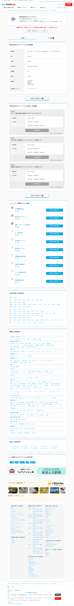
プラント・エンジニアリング (16, 345)
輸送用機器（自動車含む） (50, 345)
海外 (70, 1)
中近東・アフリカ (41, 322)
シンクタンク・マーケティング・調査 (17, 410)
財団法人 (33, 462)
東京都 (29, 304)
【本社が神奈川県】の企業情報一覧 (26, 10)
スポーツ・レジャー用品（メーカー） (48, 360)
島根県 (19, 315)
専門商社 (17, 366)
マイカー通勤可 (31, 574)
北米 (19, 322)
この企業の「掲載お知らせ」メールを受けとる (37, 31)
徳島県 (15, 317)
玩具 (30, 360)
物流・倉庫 (24, 419)
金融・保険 (12, 400)
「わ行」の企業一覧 (53, 448)
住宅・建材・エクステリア (15, 356)
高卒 (47, 556)
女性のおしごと (43, 7)
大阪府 (24, 313)
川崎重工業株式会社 (20, 264)
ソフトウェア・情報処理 (15, 339)
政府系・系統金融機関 (29, 402)
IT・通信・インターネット (15, 336)
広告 (29, 397)
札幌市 (15, 297)
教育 (30, 371)
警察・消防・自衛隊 (14, 428)
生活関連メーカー (13, 358)
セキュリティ (52, 371)
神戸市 (54, 313)
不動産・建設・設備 (14, 412)
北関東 (46, 1)
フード (11, 389)
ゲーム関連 (33, 339)
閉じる (58, 594)
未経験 (47, 554)
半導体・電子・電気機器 (28, 345)
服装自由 (30, 572)
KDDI (17, 462)
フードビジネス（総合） (15, 391)
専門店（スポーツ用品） (55, 385)
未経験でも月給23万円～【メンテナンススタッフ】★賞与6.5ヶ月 (26, 167)
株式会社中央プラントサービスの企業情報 (50, 10)
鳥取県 (15, 315)
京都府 (19, 313)
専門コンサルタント (31, 410)
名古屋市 (42, 311)
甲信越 (53, 1)
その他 (11, 430)
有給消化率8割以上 (32, 562)
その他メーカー (31, 362)
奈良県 (32, 313)
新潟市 (28, 306)
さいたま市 (40, 304)
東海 (58, 1)
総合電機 (12, 343)
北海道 (41, 1)
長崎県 (41, 548)
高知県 (28, 317)
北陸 (56, 1)
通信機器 (22, 347)
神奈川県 (34, 304)
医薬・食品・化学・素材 (16, 530)
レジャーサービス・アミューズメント (17, 377)
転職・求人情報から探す (9, 7)
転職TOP (9, 10)
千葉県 (19, 304)
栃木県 (19, 302)
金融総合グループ (13, 402)
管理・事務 (14, 511)
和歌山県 (37, 313)
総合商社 (12, 366)
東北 (43, 1)
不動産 (47, 414)
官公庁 (21, 428)
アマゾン (22, 462)
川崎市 (53, 304)
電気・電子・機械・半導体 (16, 526)
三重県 (28, 311)
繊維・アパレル (36, 360)
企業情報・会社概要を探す (15, 10)
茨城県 (15, 302)
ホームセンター (51, 382)
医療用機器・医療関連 (39, 345)
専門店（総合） (13, 383)
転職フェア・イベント (22, 7)
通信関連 (39, 339)
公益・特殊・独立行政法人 (30, 428)
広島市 (41, 315)
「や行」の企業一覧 (33, 448)
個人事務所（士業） (40, 410)
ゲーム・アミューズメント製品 (39, 343)
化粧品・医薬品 (17, 360)
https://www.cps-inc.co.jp (32, 88)
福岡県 (34, 548)
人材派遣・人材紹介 (14, 371)
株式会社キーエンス (20, 240)
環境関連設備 (21, 423)
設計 (27, 414)
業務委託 (13, 542)
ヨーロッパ (24, 322)
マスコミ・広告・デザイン (15, 395)
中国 (63, 1)
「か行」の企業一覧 (24, 446)
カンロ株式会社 (19, 232)
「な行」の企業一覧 (53, 446)
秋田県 (28, 300)
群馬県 (24, 302)
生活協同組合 (13, 432)
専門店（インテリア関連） (15, 387)
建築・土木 (14, 528)
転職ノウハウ (33, 7)
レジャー (12, 375)
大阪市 (46, 313)
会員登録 (69, 4)
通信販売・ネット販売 (37, 387)
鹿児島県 (34, 551)
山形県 (32, 300)
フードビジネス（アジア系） (54, 391)
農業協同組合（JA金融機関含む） (24, 432)
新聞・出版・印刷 (22, 397)
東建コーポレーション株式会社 (22, 224)
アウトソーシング (23, 371)
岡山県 (24, 315)
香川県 (19, 317)
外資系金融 (21, 402)
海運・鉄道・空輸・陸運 (15, 419)
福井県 (24, 308)
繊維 (43, 351)
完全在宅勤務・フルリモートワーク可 (35, 563)
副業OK (30, 567)
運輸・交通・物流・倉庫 (15, 417)
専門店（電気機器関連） (56, 383)
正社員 (13, 539)
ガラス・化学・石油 (30, 351)
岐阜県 (15, 311)
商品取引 (29, 404)
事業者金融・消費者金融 (48, 404)
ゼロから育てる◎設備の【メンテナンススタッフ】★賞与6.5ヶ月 (26, 140)
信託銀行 (12, 404)
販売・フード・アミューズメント (17, 513)
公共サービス (14, 533)
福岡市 (38, 553)
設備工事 (31, 414)
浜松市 (37, 311)
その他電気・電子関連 (30, 347)
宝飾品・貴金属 (23, 362)
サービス (12, 369)
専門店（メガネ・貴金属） (28, 385)
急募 (30, 560)
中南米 (35, 322)
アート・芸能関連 (52, 397)
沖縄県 (38, 551)
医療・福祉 (14, 516)
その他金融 (42, 405)
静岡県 (19, 311)
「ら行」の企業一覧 (43, 448)
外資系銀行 (42, 402)
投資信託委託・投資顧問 (20, 404)
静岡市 (32, 311)
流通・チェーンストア (19, 382)
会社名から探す (48, 542)
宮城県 (24, 300)
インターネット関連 (26, 339)
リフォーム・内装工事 (39, 414)
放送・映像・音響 (13, 397)
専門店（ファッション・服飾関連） (42, 385)
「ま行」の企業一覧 (24, 448)
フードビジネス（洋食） (26, 391)
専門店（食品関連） (22, 383)
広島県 (28, 315)
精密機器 (48, 343)
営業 (12, 507)
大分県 (38, 549)
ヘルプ (70, 7)
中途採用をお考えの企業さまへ (62, 7)
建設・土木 (22, 414)
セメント (60, 351)
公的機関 (12, 426)
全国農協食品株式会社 (20, 256)
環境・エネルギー (13, 421)
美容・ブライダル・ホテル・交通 (17, 514)
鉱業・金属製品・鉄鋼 (14, 351)
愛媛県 (24, 317)
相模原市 (58, 304)
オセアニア (30, 322)
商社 (11, 364)
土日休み (47, 552)
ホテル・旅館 (29, 377)
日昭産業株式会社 (19, 280)
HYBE (12, 462)
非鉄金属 (22, 351)
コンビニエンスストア (29, 382)
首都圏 (50, 1)
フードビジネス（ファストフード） (40, 391)
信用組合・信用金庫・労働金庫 (52, 402)
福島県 (37, 300)
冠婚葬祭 (46, 371)
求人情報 (50, 38)
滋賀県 (15, 313)
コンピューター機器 (19, 343)
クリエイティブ (14, 521)
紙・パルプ (38, 351)
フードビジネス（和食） (15, 393)
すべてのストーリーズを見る (30, 482)
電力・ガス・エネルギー (31, 423)
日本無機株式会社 (19, 209)
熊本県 (34, 549)
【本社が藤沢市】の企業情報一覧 (37, 10)
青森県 (15, 300)
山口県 (32, 315)
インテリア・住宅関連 (27, 356)
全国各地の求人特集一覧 (50, 546)
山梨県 (19, 306)
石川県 (19, 308)
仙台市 (41, 300)
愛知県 (24, 311)
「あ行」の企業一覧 (14, 446)
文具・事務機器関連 (14, 362)
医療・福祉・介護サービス (37, 371)
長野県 (24, 306)
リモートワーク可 (32, 565)
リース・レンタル (21, 405)
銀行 (37, 402)
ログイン (62, 4)
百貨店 (11, 382)
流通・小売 (12, 379)
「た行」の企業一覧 (43, 446)
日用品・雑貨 (24, 360)
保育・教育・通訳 (15, 518)
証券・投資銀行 (13, 405)
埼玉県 (15, 304)
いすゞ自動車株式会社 (20, 272)
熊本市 (42, 553)
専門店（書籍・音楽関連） (15, 385)
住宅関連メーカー (13, 353)
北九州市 (34, 553)
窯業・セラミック (49, 351)
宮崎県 (41, 549)
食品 (11, 360)
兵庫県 (28, 313)
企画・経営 (14, 509)
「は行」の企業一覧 (14, 448)
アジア (15, 322)
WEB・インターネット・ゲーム (17, 523)
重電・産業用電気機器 (14, 347)
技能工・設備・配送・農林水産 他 (17, 532)
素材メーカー (13, 349)
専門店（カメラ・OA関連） (44, 383)
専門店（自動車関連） (32, 383)
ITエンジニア (14, 525)
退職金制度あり (31, 570)
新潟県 (15, 306)
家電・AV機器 (28, 343)
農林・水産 (34, 432)
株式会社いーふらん (20, 248)
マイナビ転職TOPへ (12, 586)
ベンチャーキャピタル (36, 404)
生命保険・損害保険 (31, 405)
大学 (27, 462)
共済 (38, 405)
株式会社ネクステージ (20, 216)
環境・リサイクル (13, 423)
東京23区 (24, 304)
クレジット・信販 (57, 404)
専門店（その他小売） (27, 387)
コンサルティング (13, 408)
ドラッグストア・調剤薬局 (41, 382)
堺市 (50, 313)
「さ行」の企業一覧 (33, 446)
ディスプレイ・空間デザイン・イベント (39, 397)
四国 (65, 1)
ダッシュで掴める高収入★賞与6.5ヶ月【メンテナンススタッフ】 (26, 113)
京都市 (42, 313)
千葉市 (45, 304)
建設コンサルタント (14, 414)
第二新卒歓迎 (31, 558)
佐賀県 (38, 548)
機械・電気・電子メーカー (15, 341)
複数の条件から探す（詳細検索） (51, 544)
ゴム (55, 351)
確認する (58, 598)
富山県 (15, 308)
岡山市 (37, 315)
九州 (68, 1)
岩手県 (19, 300)
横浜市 (49, 304)
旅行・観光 (36, 377)
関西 (61, 1)
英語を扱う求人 (19, 603)
